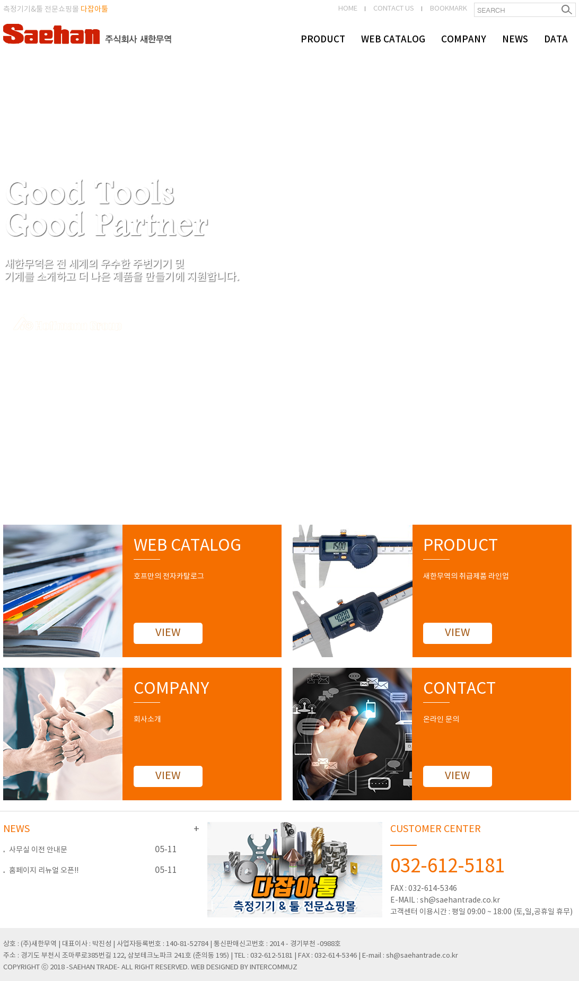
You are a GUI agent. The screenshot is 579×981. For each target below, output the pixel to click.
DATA (556, 39)
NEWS (515, 39)
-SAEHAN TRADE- (93, 967)
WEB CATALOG (393, 39)
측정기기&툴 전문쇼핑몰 (55, 9)
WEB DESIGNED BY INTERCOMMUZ (244, 967)
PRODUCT (323, 39)
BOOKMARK (448, 9)
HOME (347, 9)
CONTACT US (393, 9)
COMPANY (463, 39)
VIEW (168, 633)
